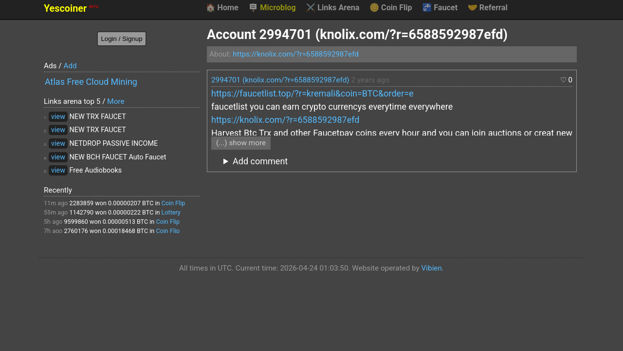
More (115, 101)
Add (69, 65)
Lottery (171, 212)
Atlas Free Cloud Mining (91, 82)
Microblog (272, 8)
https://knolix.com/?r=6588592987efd (296, 54)
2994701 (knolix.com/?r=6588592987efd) (280, 80)
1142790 (82, 212)
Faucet (440, 8)
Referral (488, 8)
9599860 (76, 221)
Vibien (431, 268)
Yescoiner (71, 8)
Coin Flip (390, 8)
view (58, 117)
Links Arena (332, 8)
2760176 (76, 230)
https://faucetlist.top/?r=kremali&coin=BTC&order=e (312, 93)
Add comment (260, 161)
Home (221, 8)
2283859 (82, 203)
